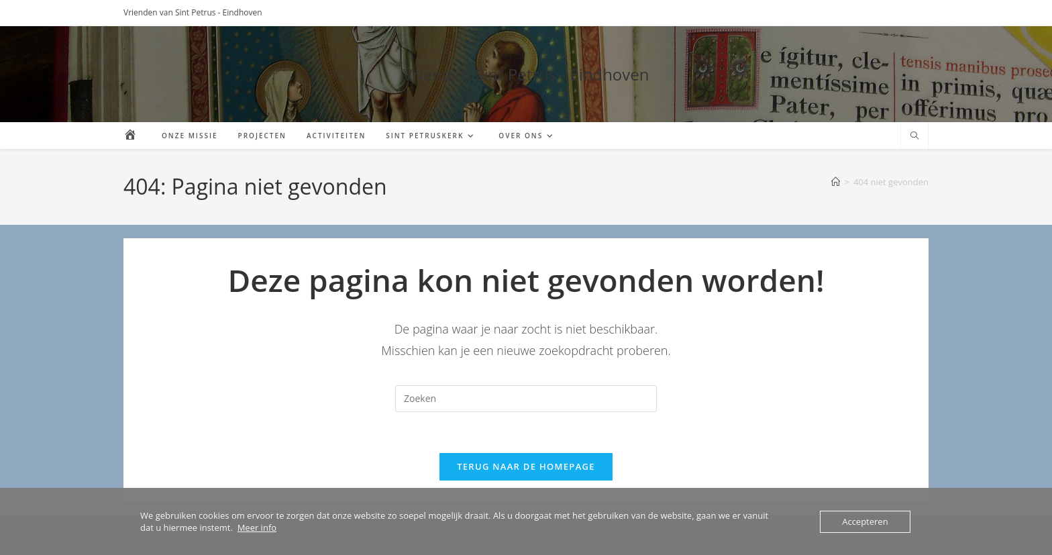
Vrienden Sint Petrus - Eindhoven (526, 74)
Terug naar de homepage (526, 466)
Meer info (257, 527)
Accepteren (865, 521)
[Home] (835, 182)
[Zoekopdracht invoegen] (526, 398)
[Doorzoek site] (914, 136)
